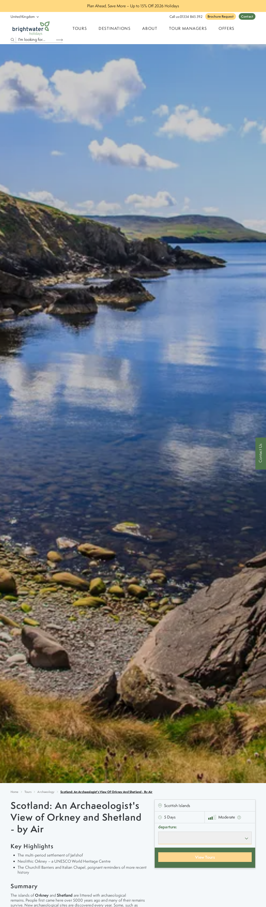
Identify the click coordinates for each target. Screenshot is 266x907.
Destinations (115, 28)
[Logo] (31, 28)
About (149, 28)
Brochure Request (221, 16)
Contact (247, 16)
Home (15, 792)
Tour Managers (188, 28)
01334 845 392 (191, 16)
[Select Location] (23, 16)
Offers (227, 28)
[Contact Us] (260, 453)
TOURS (80, 28)
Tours (28, 792)
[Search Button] (59, 39)
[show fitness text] (239, 817)
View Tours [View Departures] (205, 857)
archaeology (45, 792)
